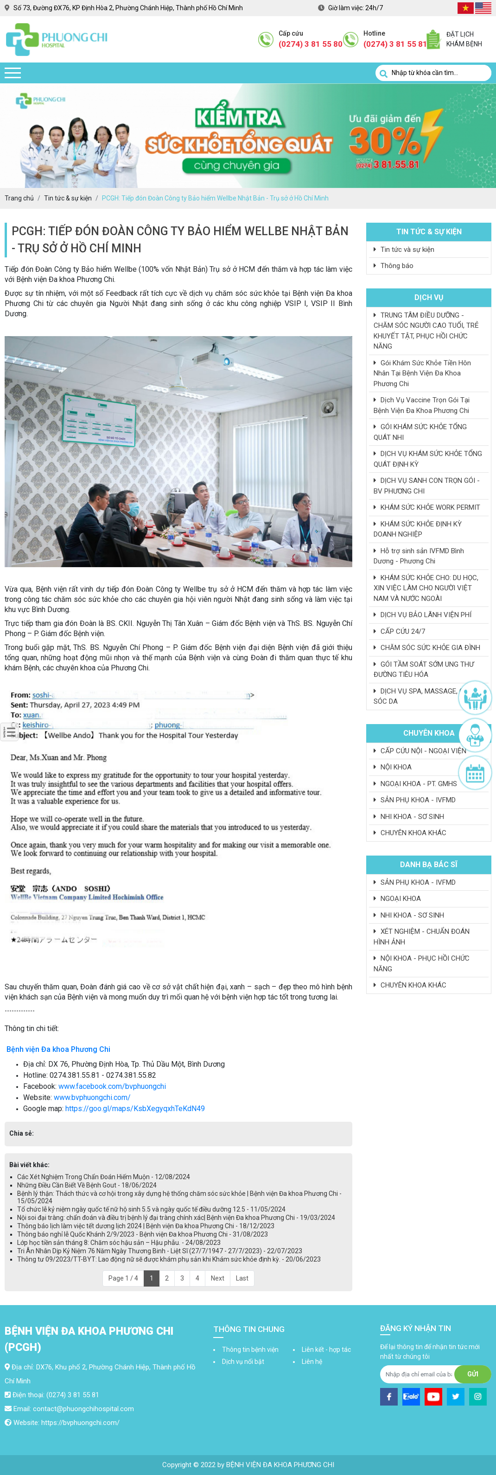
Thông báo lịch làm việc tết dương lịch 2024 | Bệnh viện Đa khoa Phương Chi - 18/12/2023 (145, 1226)
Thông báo (393, 266)
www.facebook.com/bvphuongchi (112, 1086)
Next (217, 1278)
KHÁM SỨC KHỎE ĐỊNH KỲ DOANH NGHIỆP (418, 529)
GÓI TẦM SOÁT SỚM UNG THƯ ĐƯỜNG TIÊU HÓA (424, 669)
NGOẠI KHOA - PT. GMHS (415, 784)
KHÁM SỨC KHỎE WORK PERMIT (427, 507)
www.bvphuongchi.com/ (92, 1097)
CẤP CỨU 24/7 (399, 631)
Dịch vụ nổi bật (243, 1361)
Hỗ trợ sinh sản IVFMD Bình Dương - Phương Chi (419, 556)
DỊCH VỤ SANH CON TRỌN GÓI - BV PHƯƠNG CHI (427, 485)
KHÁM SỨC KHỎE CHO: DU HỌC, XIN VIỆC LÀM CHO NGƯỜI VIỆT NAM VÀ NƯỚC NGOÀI (426, 588)
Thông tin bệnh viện (250, 1349)
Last (242, 1278)
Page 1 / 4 (123, 1278)
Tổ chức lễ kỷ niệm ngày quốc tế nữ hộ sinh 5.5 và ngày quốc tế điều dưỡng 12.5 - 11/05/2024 (151, 1209)
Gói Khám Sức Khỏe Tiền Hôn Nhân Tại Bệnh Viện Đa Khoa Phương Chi (422, 373)
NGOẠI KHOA (397, 898)
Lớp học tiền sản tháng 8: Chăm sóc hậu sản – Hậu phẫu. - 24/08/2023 (119, 1242)
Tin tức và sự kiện (404, 249)
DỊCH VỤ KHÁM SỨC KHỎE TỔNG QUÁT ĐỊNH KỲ (428, 459)
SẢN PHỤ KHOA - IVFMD (415, 800)
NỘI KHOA (393, 767)
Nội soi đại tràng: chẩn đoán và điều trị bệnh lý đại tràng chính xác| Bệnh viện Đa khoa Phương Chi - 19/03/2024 (176, 1217)
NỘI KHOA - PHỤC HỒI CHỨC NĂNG (422, 963)
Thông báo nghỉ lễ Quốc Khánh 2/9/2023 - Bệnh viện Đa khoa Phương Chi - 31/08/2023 (142, 1234)
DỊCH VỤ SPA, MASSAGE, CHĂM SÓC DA (426, 696)
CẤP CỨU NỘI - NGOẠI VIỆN (420, 751)
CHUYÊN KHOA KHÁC (410, 833)
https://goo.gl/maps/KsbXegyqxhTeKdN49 (135, 1108)
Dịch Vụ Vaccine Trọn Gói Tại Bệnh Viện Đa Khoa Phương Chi (422, 405)
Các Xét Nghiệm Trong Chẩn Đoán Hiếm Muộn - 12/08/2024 (103, 1177)
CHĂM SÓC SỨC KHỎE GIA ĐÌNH (427, 648)
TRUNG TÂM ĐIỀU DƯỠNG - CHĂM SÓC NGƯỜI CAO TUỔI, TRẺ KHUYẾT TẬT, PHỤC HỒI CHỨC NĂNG (426, 331)
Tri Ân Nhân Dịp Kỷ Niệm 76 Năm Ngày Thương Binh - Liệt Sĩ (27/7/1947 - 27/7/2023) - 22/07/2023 (159, 1251)
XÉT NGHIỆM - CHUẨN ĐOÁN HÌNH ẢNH (422, 936)
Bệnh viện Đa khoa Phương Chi (58, 1049)
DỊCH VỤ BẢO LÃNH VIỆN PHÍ (422, 615)
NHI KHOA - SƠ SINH (409, 816)
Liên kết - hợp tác (326, 1349)
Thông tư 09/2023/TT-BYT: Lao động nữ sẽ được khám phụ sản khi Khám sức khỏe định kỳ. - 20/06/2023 (169, 1259)
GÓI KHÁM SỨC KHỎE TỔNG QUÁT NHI (420, 432)
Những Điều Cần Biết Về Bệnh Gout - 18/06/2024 (87, 1185)
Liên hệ (312, 1361)
